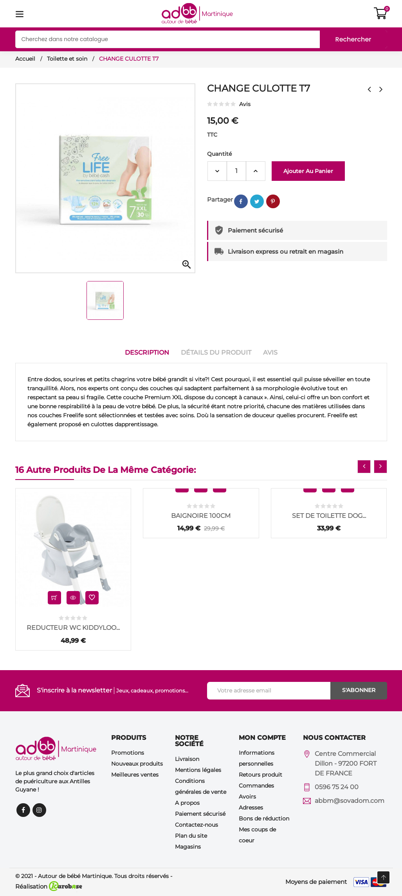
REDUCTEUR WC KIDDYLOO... (73, 627)
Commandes (256, 785)
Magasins (188, 846)
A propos (187, 802)
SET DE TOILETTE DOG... (329, 515)
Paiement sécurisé (200, 813)
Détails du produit (216, 352)
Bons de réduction (264, 818)
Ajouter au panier (308, 171)
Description (147, 352)
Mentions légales (198, 769)
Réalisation (48, 886)
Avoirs (247, 796)
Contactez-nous (196, 824)
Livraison (187, 758)
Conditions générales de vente (200, 786)
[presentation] (364, 466)
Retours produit (260, 774)
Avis (270, 352)
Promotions (127, 752)
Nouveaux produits (137, 763)
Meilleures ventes (135, 774)
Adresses (251, 807)
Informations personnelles (256, 758)
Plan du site (191, 835)
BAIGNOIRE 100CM (201, 515)
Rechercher (353, 39)
